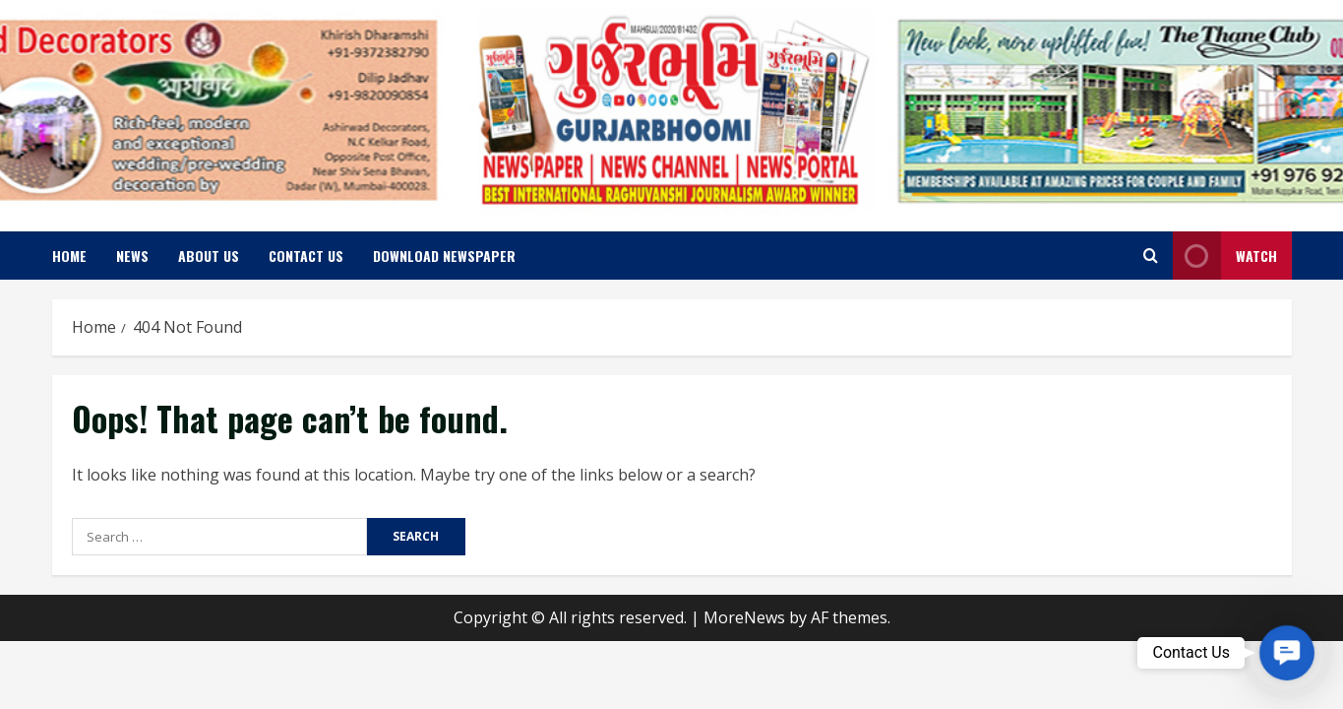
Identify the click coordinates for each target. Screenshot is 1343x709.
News (132, 255)
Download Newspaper (444, 255)
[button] (1286, 652)
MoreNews (744, 617)
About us (208, 255)
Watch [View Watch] (1225, 255)
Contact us (306, 255)
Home (69, 255)
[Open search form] (1150, 255)
